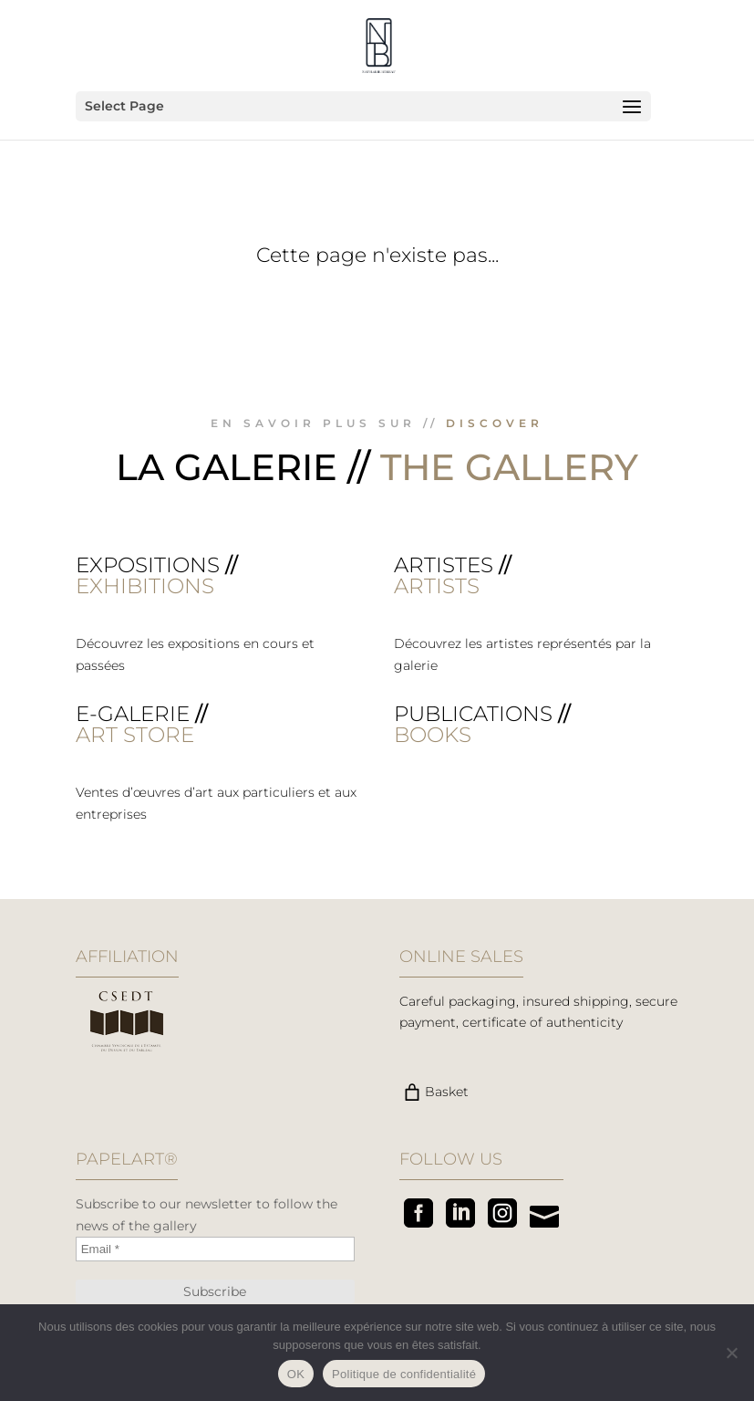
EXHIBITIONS (145, 586)
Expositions (148, 565)
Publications (473, 714)
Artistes (443, 565)
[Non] (731, 1352)
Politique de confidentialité (404, 1374)
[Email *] (215, 1249)
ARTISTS (437, 586)
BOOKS (432, 735)
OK (296, 1374)
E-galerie (133, 714)
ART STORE (135, 735)
